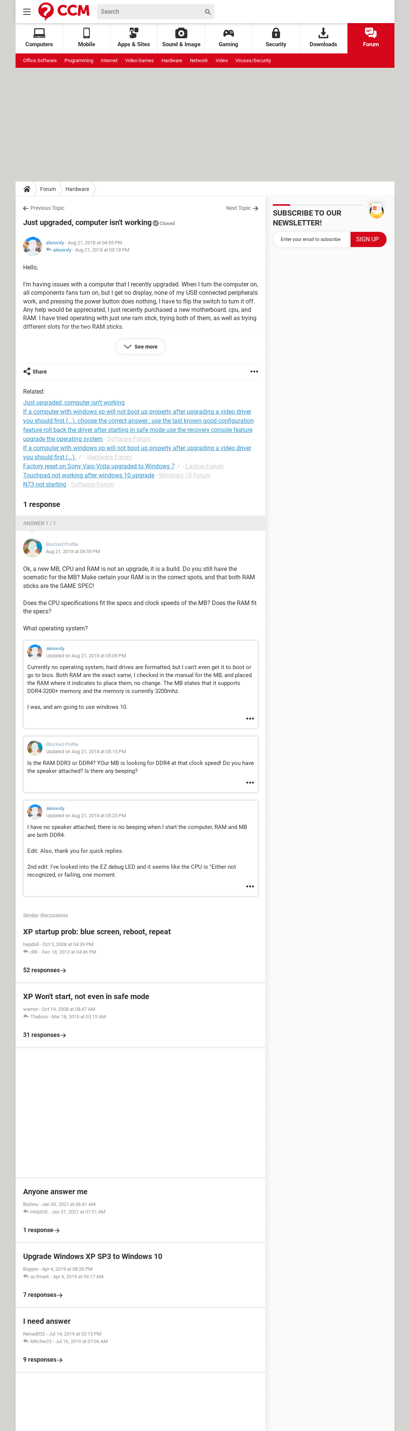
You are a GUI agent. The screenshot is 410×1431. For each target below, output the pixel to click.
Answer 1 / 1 (39, 523)
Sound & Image (181, 38)
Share (40, 372)
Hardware (171, 60)
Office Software (40, 60)
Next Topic (238, 208)
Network (199, 60)
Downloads (323, 38)
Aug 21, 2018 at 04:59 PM (73, 551)
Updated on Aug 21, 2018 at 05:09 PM (86, 655)
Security (276, 38)
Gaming (228, 38)
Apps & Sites (133, 38)
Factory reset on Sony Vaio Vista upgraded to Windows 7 (99, 466)
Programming (78, 60)
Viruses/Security (253, 60)
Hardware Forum (109, 457)
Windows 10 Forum (185, 475)
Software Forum (128, 439)
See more (145, 347)
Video (222, 60)
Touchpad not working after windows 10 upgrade (88, 475)
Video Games (139, 60)
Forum (371, 38)
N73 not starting (44, 484)
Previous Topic (47, 208)
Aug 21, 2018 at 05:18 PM (102, 250)
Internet (109, 60)
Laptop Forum (205, 466)
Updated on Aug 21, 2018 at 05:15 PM (86, 751)
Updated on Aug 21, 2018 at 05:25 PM (86, 815)
